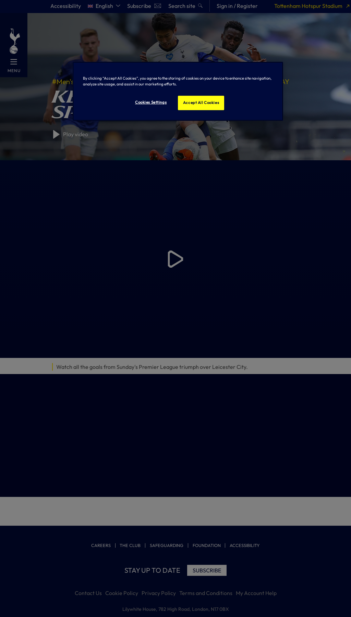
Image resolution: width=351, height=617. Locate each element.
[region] (178, 91)
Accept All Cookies (201, 102)
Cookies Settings (151, 102)
